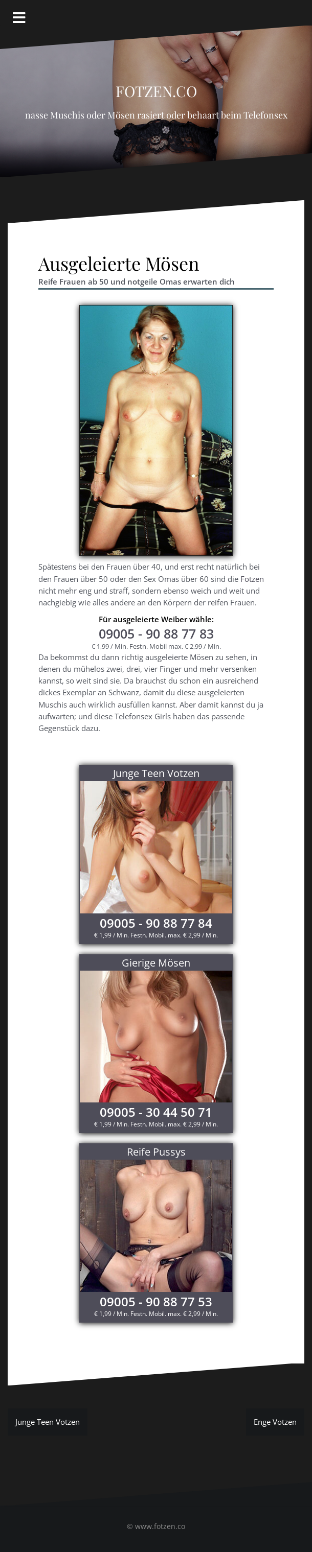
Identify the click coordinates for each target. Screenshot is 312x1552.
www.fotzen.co (160, 1526)
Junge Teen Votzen (47, 1422)
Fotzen (252, 579)
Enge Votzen (275, 1422)
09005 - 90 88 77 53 (156, 1301)
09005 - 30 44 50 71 (156, 1111)
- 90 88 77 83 (156, 633)
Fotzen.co (156, 88)
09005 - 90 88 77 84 (156, 922)
